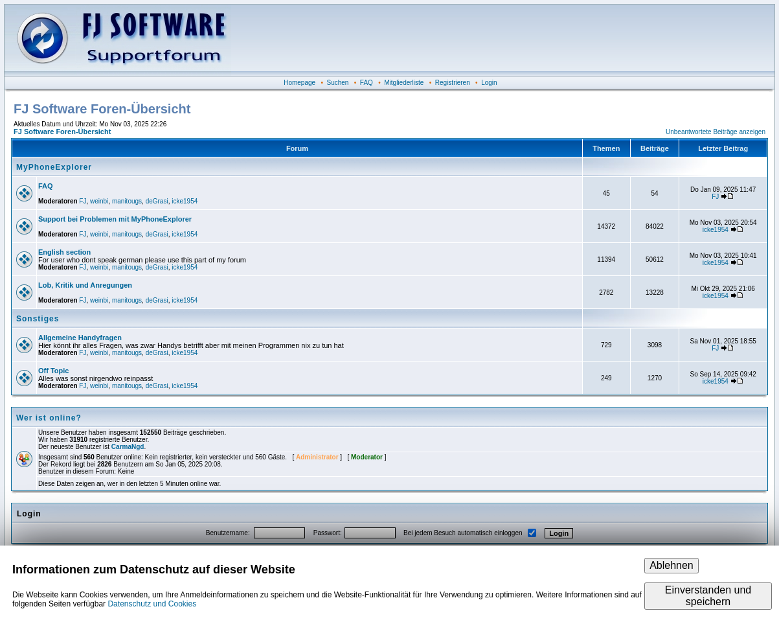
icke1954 (185, 201)
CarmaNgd (127, 446)
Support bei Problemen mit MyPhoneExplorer (115, 219)
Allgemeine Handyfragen (80, 337)
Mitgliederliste (403, 82)
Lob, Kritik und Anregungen (85, 285)
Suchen (338, 82)
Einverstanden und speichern (708, 595)
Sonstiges (37, 318)
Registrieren (452, 82)
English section (64, 252)
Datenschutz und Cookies (151, 603)
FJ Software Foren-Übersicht (62, 131)
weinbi (99, 201)
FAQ (366, 82)
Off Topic (53, 370)
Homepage (299, 82)
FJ (82, 201)
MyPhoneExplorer (54, 167)
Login (489, 82)
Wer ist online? (49, 417)
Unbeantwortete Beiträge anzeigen (715, 131)
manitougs (127, 201)
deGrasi (157, 201)
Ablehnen (671, 565)
